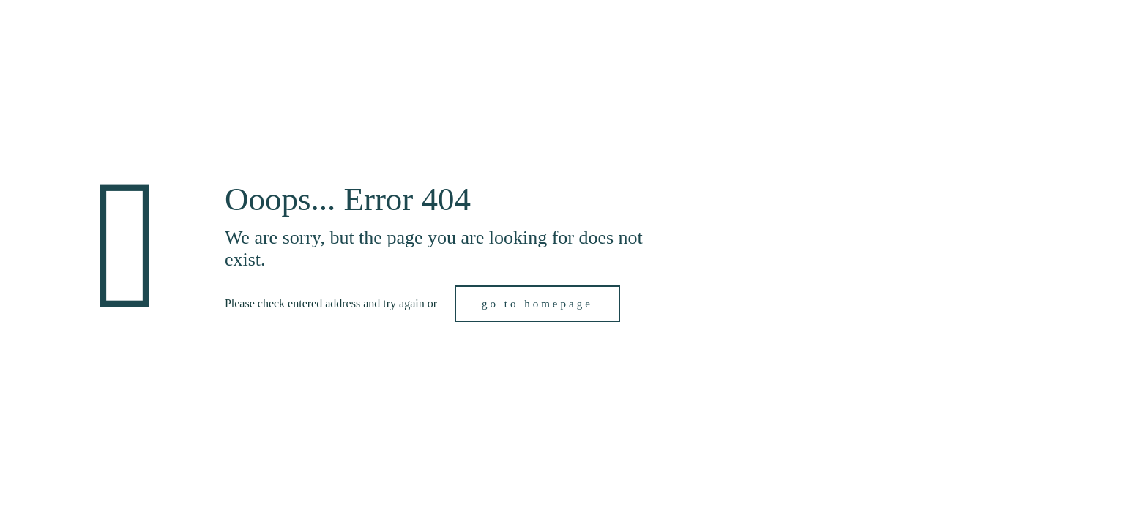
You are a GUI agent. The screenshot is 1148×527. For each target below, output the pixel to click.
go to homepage (537, 304)
